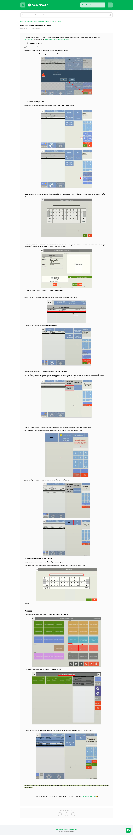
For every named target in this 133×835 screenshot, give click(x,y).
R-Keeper (59, 21)
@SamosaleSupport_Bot (88, 796)
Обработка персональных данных (66, 829)
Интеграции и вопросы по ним (44, 21)
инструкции (28, 39)
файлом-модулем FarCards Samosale (57, 39)
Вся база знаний (26, 21)
